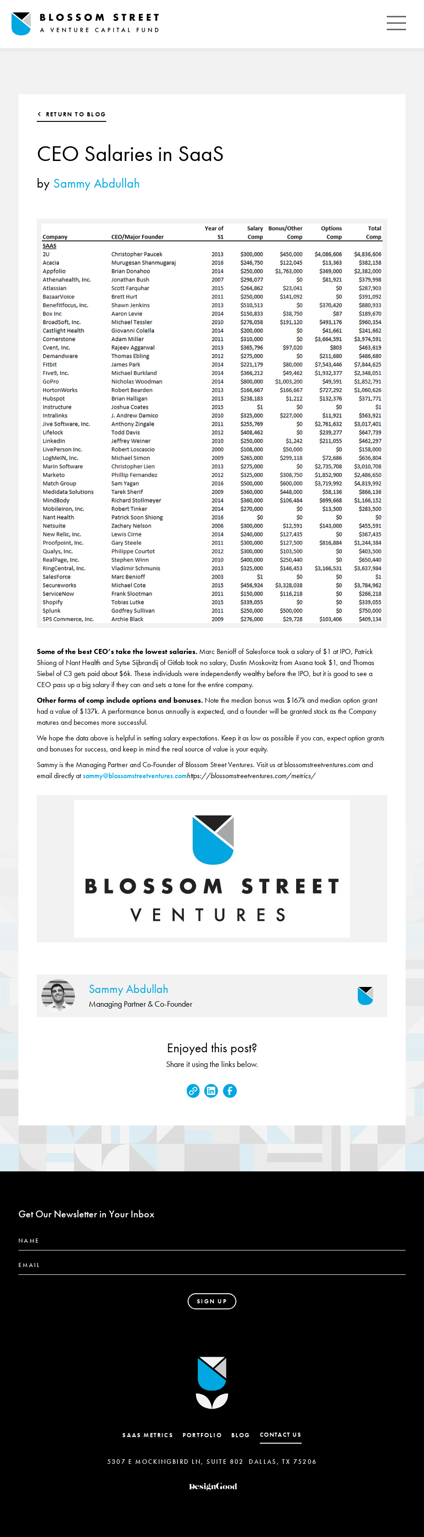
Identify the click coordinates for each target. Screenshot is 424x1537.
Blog (241, 1435)
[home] (85, 24)
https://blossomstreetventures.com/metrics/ (251, 775)
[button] (396, 24)
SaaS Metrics (147, 1435)
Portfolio (202, 1435)
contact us (281, 1435)
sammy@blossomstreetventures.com (135, 775)
